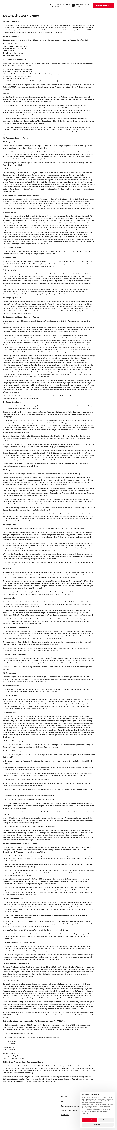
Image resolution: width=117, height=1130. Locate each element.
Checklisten (65, 1109)
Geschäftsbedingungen (69, 1117)
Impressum (65, 1121)
